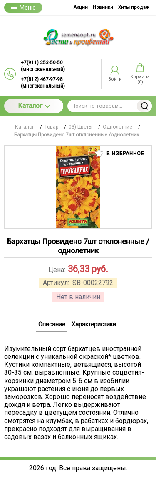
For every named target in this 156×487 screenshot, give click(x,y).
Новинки (103, 7)
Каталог (34, 106)
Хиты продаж (133, 7)
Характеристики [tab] (94, 324)
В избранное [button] (119, 153)
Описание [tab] (51, 324)
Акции (81, 7)
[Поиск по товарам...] (109, 106)
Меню (23, 7)
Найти (144, 106)
